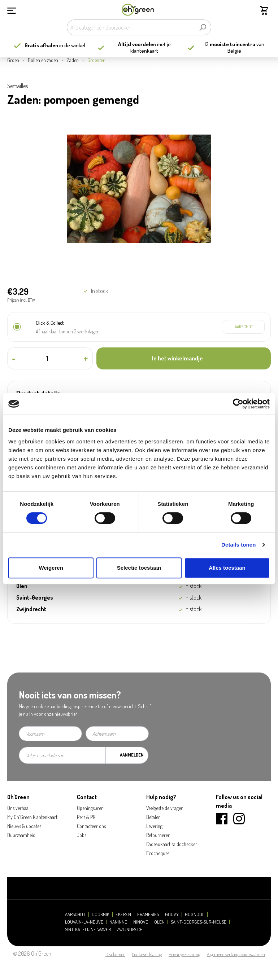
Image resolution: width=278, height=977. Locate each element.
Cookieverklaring (147, 954)
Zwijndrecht (131, 929)
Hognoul (194, 914)
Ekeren (123, 914)
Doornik (100, 914)
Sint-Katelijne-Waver (88, 929)
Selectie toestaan (139, 568)
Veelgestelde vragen (164, 808)
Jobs (81, 835)
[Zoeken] (202, 27)
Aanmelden (132, 755)
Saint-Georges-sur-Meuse (198, 922)
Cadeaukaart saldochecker (171, 844)
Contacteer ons (91, 826)
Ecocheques (157, 853)
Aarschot (75, 914)
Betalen (153, 817)
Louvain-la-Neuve (84, 922)
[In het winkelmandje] (183, 358)
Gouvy (172, 914)
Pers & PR (86, 817)
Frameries (148, 914)
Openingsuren (90, 808)
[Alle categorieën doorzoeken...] (131, 27)
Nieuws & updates (24, 826)
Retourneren (158, 835)
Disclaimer (115, 954)
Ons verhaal (18, 808)
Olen (159, 922)
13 (229, 44)
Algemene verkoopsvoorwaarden (236, 954)
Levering (154, 826)
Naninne (118, 922)
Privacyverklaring (184, 954)
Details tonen (238, 545)
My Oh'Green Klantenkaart (32, 817)
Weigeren (51, 568)
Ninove (140, 922)
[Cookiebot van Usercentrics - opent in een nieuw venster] (238, 403)
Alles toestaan (227, 568)
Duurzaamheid (21, 835)
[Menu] (11, 10)
